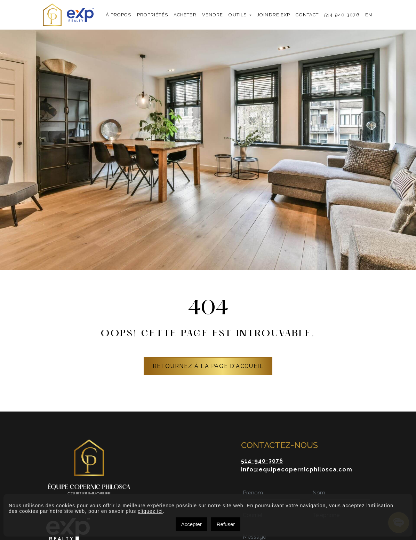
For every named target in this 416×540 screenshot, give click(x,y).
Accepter (191, 524)
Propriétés (152, 14)
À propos (118, 14)
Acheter (185, 14)
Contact (307, 14)
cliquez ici (150, 511)
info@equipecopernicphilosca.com (296, 469)
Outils (238, 14)
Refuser (226, 524)
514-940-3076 (341, 14)
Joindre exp (273, 14)
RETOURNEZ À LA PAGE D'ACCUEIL (208, 366)
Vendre (212, 14)
